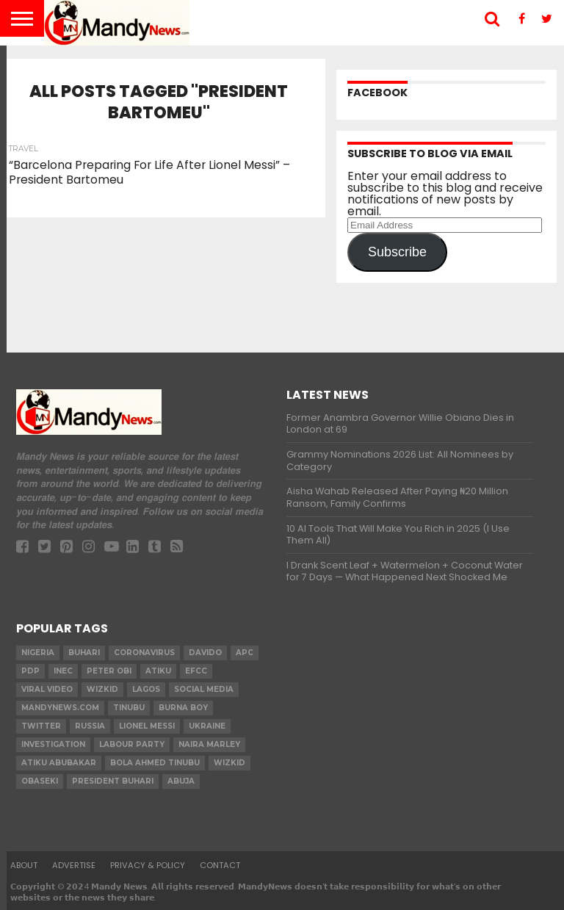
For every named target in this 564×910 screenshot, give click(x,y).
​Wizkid (102, 689)
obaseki (39, 781)
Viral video (47, 689)
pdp (30, 671)
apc (244, 652)
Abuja (181, 781)
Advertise (73, 865)
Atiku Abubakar (58, 763)
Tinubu (129, 707)
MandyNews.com (60, 707)
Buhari (84, 652)
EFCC (196, 671)
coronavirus (144, 652)
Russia (90, 726)
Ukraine (207, 726)
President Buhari (112, 781)
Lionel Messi (147, 726)
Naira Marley (209, 744)
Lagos (146, 689)
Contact (220, 865)
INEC (63, 671)
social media (204, 689)
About (23, 865)
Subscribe (397, 252)
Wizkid (229, 763)
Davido (205, 652)
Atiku (158, 671)
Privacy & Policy (147, 865)
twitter (41, 726)
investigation (53, 744)
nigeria (37, 652)
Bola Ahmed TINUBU (155, 763)
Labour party (131, 744)
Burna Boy (183, 707)
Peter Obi (109, 671)
